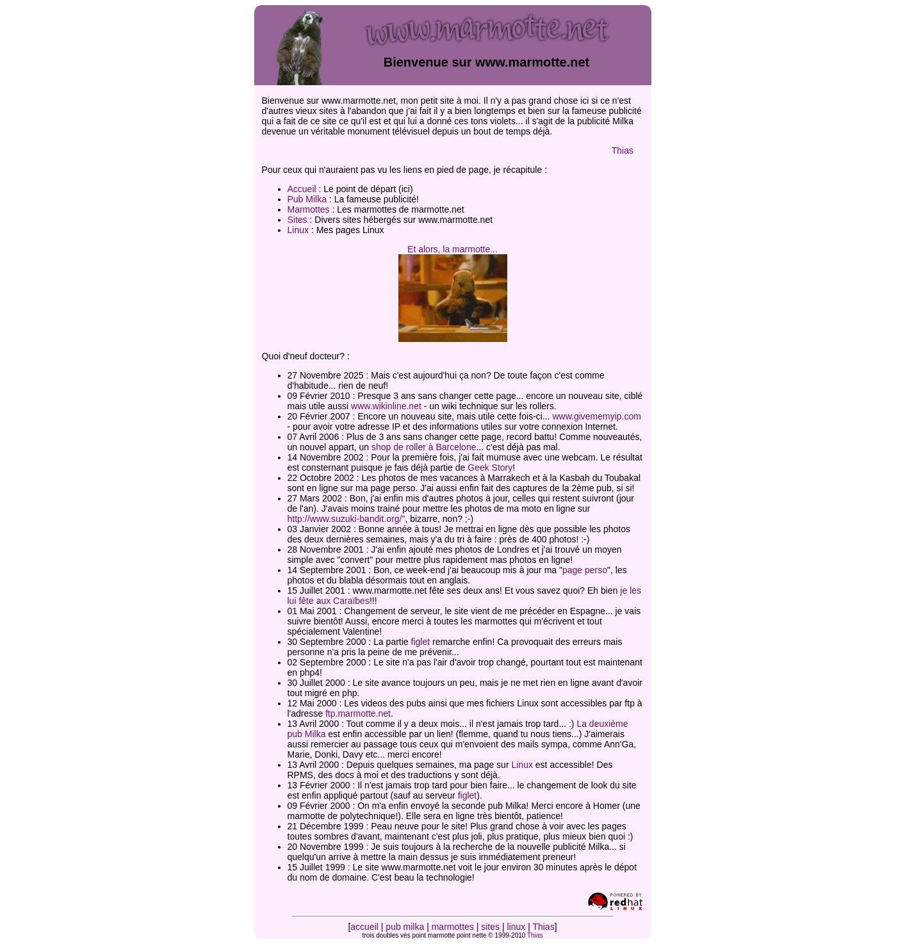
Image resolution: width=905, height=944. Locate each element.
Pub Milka (307, 199)
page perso (584, 570)
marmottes (453, 927)
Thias (622, 150)
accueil (364, 927)
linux (516, 927)
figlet (420, 642)
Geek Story (490, 467)
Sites (297, 220)
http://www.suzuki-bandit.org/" (346, 519)
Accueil (302, 189)
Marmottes (309, 209)
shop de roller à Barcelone (423, 447)
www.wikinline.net (386, 406)
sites (490, 927)
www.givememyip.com (596, 416)
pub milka (405, 927)
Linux (298, 230)
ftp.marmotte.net (358, 713)
